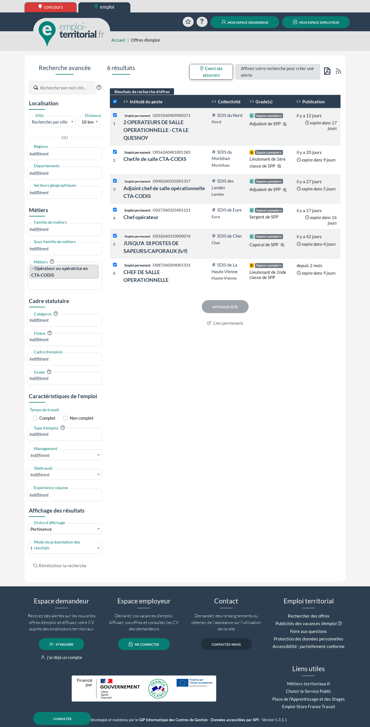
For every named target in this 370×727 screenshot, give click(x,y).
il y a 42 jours (309, 236)
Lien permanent (225, 323)
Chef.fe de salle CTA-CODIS (154, 159)
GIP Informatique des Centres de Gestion (173, 720)
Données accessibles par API (235, 720)
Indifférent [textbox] (39, 455)
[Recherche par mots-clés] (67, 87)
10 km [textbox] (88, 121)
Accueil (118, 40)
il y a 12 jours (309, 115)
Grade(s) (261, 101)
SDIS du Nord (227, 115)
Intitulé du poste (142, 101)
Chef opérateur (140, 217)
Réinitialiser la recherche (59, 565)
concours (50, 7)
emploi (104, 7)
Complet (47, 418)
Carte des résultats (211, 72)
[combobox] (52, 122)
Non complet (82, 418)
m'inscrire (61, 644)
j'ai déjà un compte (61, 657)
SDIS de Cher (227, 235)
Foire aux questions (308, 631)
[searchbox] (64, 153)
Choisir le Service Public (308, 691)
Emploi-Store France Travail (308, 706)
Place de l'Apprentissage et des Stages (308, 699)
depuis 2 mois (309, 265)
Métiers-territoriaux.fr (308, 683)
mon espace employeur (316, 22)
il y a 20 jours (309, 152)
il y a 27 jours (309, 181)
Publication (310, 101)
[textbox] (52, 122)
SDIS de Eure (227, 209)
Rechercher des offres (309, 615)
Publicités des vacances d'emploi (306, 623)
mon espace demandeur (245, 22)
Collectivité (226, 101)
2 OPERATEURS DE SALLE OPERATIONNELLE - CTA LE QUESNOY (155, 130)
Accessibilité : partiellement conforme (309, 646)
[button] (98, 87)
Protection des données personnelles (308, 638)
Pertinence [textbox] (41, 529)
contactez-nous (226, 644)
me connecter (144, 644)
